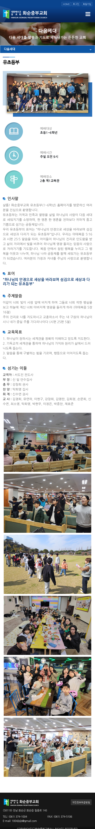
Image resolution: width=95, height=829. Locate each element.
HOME (66, 4)
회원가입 (87, 4)
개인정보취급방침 (81, 802)
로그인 (76, 4)
